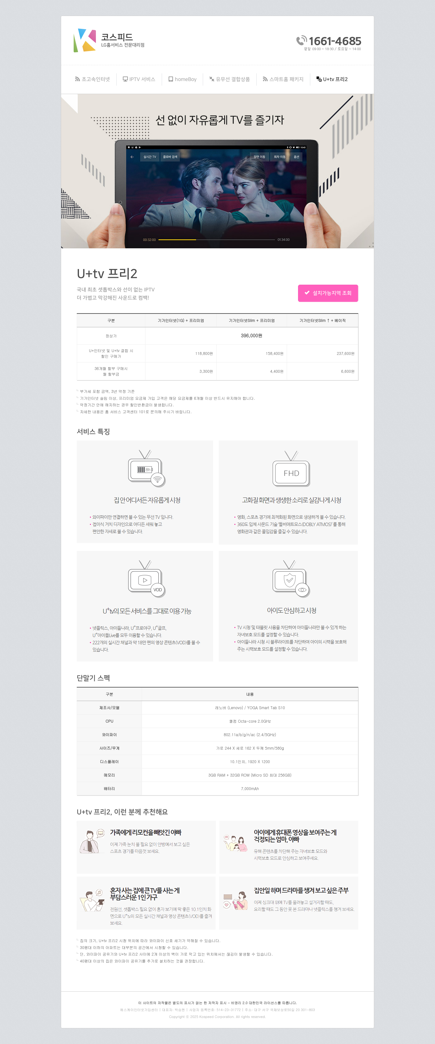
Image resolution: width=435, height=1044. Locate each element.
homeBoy (182, 79)
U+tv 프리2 (332, 79)
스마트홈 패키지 (283, 79)
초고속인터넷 (92, 79)
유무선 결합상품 (229, 79)
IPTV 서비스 (139, 79)
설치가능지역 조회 (328, 293)
